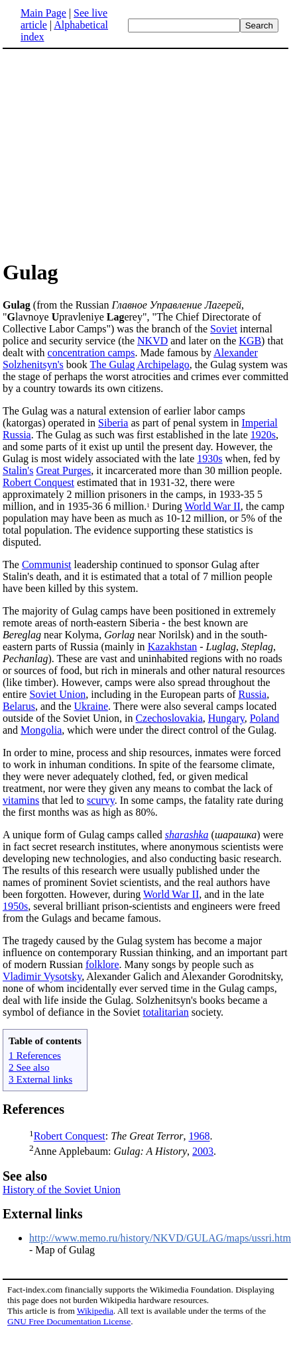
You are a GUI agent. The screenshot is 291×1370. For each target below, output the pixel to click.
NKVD (152, 340)
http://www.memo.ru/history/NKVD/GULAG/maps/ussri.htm (160, 1238)
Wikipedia (95, 1311)
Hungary (226, 718)
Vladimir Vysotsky (42, 976)
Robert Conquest (38, 482)
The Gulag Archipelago (140, 364)
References (33, 1109)
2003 (202, 1151)
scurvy (101, 800)
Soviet (223, 328)
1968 (198, 1136)
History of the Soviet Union (62, 1189)
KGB (250, 340)
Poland (264, 718)
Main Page (43, 13)
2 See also (29, 1067)
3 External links (40, 1079)
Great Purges (63, 470)
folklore (102, 964)
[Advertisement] (145, 153)
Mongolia (41, 730)
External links (43, 1213)
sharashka (187, 834)
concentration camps (91, 352)
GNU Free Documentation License (69, 1321)
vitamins (21, 800)
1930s (209, 458)
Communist (47, 564)
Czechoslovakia (168, 718)
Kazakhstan (173, 646)
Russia (252, 694)
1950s (15, 906)
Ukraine (91, 706)
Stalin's (18, 470)
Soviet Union (57, 694)
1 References (35, 1055)
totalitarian (166, 1012)
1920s (263, 434)
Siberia (113, 422)
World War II (213, 506)
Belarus (19, 706)
